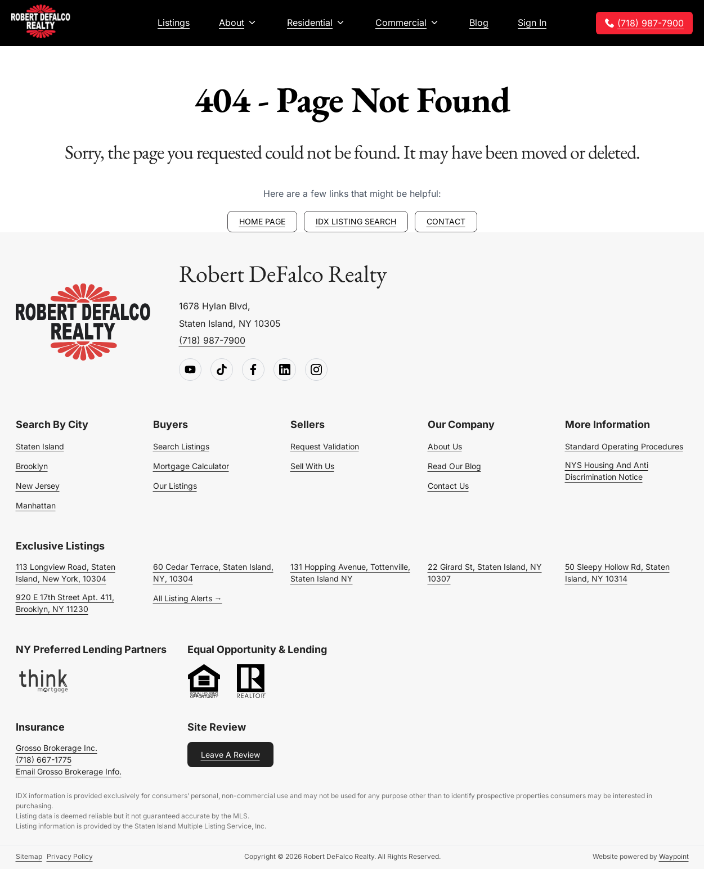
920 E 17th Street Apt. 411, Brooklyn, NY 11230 (65, 603)
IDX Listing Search (356, 221)
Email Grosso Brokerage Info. (69, 771)
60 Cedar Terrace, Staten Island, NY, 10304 (213, 572)
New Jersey (38, 485)
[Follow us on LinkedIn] (284, 370)
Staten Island (40, 446)
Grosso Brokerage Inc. (56, 748)
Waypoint (674, 856)
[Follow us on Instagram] (316, 370)
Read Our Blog (454, 466)
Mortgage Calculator (191, 466)
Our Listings (175, 485)
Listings (174, 22)
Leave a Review (230, 754)
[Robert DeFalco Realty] (40, 21)
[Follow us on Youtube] (190, 370)
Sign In (532, 22)
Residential (310, 22)
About (231, 22)
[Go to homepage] (83, 322)
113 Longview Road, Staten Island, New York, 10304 (65, 572)
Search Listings (181, 446)
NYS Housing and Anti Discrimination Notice (606, 470)
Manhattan (36, 505)
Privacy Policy (70, 856)
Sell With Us (312, 466)
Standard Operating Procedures (624, 446)
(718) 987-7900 (650, 23)
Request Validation (324, 446)
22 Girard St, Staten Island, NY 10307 (485, 572)
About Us (445, 446)
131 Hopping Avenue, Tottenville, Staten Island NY (350, 572)
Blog (478, 22)
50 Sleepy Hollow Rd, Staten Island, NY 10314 (617, 572)
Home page (262, 221)
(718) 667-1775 (43, 759)
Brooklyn (32, 466)
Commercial (401, 22)
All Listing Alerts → (187, 598)
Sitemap (29, 856)
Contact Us (448, 485)
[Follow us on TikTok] (221, 370)
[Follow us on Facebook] (253, 370)
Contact (446, 221)
